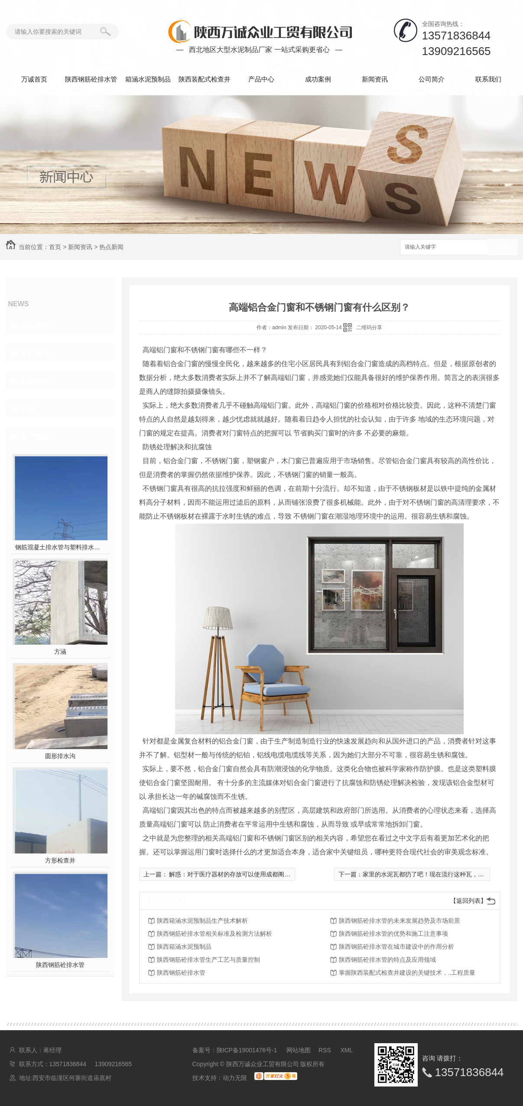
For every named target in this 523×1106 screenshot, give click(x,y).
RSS (325, 1050)
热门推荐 (34, 436)
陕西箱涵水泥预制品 (184, 946)
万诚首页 (34, 79)
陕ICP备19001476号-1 (247, 1050)
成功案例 (318, 79)
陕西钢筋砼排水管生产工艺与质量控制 (208, 959)
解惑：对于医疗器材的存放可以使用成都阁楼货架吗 (238, 874)
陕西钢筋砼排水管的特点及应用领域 (387, 959)
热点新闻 (111, 246)
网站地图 (298, 1050)
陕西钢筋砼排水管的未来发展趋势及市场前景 (399, 920)
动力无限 (235, 1077)
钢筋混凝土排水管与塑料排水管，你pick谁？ (60, 547)
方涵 (60, 651)
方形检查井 (60, 860)
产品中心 (261, 79)
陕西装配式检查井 (205, 79)
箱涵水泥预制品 (148, 79)
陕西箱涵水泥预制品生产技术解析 (202, 920)
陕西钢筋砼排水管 (91, 79)
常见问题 (34, 380)
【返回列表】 (468, 900)
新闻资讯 (375, 79)
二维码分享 (369, 327)
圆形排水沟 (60, 755)
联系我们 (488, 79)
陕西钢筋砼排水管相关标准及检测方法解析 (214, 933)
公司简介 (432, 79)
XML (347, 1050)
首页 (55, 246)
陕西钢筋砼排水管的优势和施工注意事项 (393, 933)
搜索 (502, 247)
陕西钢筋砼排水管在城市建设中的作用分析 (396, 946)
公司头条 (34, 353)
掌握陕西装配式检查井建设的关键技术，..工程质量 (407, 972)
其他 (27, 408)
